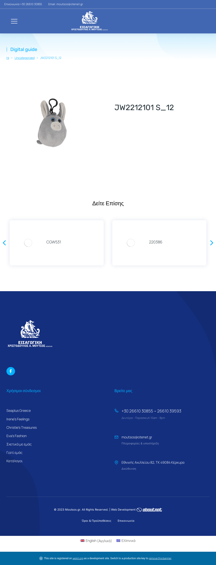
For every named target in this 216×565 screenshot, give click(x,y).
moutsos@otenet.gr (137, 437)
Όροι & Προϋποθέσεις (96, 520)
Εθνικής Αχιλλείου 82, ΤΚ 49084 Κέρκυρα (153, 462)
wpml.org (78, 558)
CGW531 (53, 241)
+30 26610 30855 (137, 411)
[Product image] (28, 243)
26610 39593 (169, 411)
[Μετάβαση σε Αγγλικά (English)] (96, 541)
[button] (4, 242)
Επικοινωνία (126, 520)
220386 (155, 241)
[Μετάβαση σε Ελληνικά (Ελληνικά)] (126, 541)
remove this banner (160, 558)
